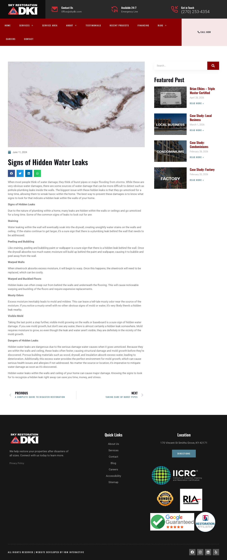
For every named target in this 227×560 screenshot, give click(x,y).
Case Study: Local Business (201, 117)
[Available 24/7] (114, 9)
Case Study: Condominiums (199, 144)
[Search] (213, 66)
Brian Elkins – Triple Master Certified (202, 90)
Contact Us (67, 8)
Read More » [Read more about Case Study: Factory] (197, 180)
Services (26, 25)
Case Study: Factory (202, 169)
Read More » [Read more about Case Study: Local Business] (197, 130)
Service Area (50, 25)
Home (8, 25)
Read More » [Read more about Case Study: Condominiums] (197, 157)
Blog (162, 25)
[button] (11, 173)
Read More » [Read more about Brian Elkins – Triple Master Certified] (197, 103)
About (71, 25)
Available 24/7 (128, 8)
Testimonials (93, 25)
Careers (10, 38)
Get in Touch (187, 8)
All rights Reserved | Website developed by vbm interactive (46, 552)
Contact (29, 38)
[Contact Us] (54, 9)
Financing (143, 25)
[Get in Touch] (174, 9)
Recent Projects (119, 25)
